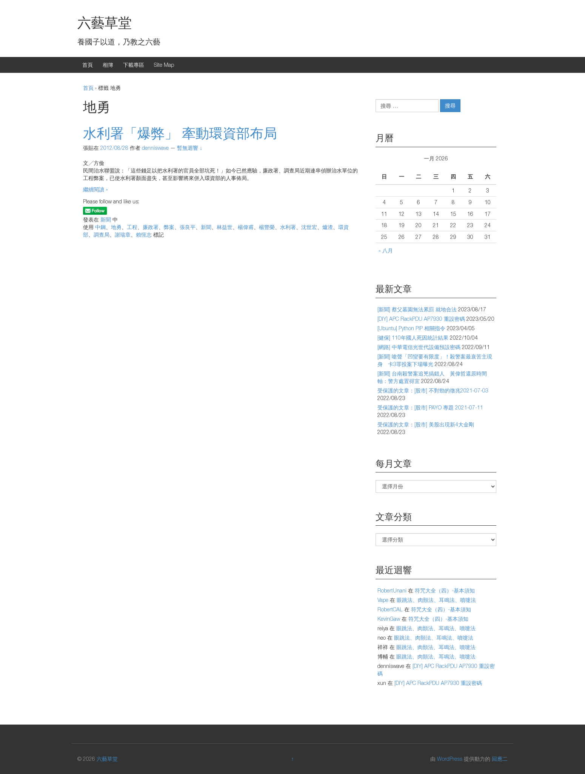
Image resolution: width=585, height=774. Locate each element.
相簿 (108, 65)
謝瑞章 (123, 234)
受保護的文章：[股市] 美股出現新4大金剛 (425, 424)
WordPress (449, 759)
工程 (132, 227)
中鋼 (100, 227)
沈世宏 (309, 227)
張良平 (188, 227)
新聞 (105, 219)
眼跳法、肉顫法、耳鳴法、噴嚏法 (436, 600)
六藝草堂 (104, 22)
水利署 (288, 227)
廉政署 (151, 227)
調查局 (101, 234)
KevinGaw (388, 619)
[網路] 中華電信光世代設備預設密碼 (418, 347)
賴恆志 (144, 234)
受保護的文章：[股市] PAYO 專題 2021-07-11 (430, 407)
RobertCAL (390, 609)
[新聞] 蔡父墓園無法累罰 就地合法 (417, 309)
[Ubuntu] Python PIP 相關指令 (411, 328)
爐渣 (327, 227)
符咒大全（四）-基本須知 (445, 590)
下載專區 (133, 65)
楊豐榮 (267, 227)
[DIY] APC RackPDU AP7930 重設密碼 (421, 318)
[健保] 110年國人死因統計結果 (412, 337)
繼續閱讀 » (95, 189)
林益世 (224, 227)
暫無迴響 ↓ (189, 148)
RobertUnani (391, 590)
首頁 (87, 65)
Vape (382, 600)
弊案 (169, 227)
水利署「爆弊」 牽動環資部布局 (180, 133)
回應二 (500, 759)
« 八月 (386, 250)
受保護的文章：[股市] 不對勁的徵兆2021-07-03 (432, 390)
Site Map (164, 65)
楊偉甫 (246, 227)
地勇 (116, 227)
